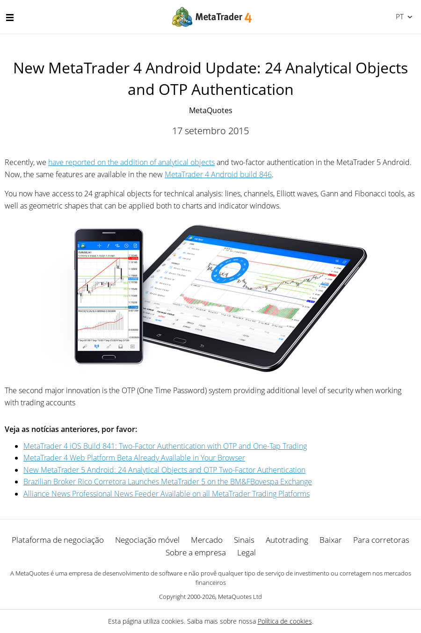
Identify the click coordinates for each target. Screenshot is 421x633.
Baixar (330, 539)
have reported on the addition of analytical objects (131, 162)
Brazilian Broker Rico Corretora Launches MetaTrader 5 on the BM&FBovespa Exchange (167, 481)
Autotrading (287, 539)
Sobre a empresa (196, 552)
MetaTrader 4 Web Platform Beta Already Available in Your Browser (134, 458)
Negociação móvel (147, 539)
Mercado (207, 539)
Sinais (244, 539)
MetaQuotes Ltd (240, 596)
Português (398, 16)
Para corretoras (381, 539)
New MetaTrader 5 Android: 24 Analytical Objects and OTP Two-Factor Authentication (164, 470)
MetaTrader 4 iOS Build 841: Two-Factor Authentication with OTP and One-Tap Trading (165, 446)
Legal (246, 552)
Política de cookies (285, 621)
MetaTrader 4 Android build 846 (218, 174)
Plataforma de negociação (58, 539)
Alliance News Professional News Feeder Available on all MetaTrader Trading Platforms (166, 494)
